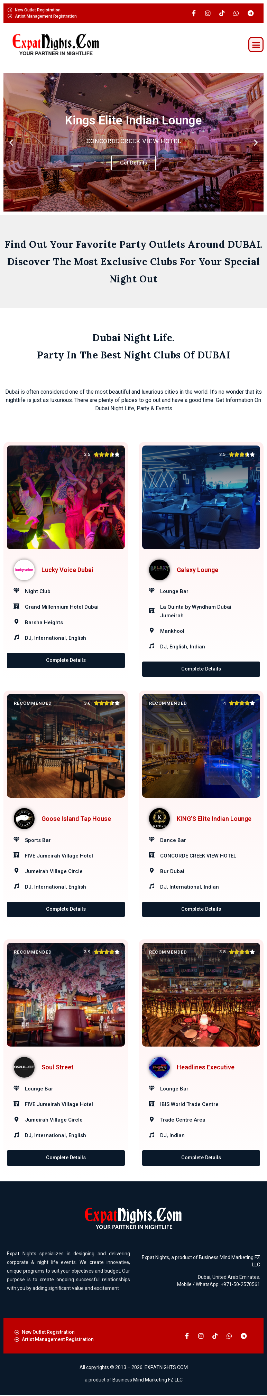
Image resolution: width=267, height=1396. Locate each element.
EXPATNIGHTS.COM (166, 1368)
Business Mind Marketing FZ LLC (147, 1380)
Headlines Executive (205, 1067)
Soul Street (58, 1067)
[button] (256, 44)
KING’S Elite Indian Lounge (214, 818)
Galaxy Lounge (197, 569)
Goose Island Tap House (76, 818)
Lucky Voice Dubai (67, 569)
